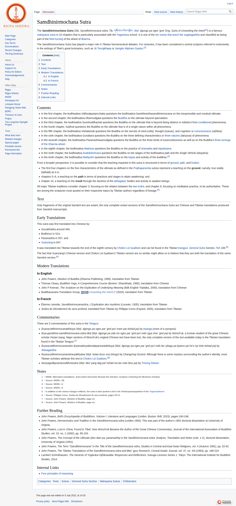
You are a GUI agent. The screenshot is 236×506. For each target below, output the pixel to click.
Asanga (147, 328)
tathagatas (120, 181)
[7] (75, 340)
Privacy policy (43, 501)
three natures (172, 135)
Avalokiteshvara (92, 152)
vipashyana (164, 148)
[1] (206, 29)
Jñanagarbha (48, 350)
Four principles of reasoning (57, 473)
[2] (145, 47)
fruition (195, 162)
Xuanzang (47, 242)
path (182, 162)
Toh (218, 247)
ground (174, 162)
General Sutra (197, 247)
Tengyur (93, 323)
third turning (56, 39)
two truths (138, 186)
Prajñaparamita (142, 168)
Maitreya (89, 148)
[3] (168, 156)
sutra (52, 34)
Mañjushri (88, 157)
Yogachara (123, 34)
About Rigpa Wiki (60, 501)
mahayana (43, 34)
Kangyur (183, 247)
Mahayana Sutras (110, 481)
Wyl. (136, 30)
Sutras (65, 481)
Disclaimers (76, 501)
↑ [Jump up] (44, 377)
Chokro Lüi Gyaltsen (129, 247)
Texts (56, 481)
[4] (158, 189)
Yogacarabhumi (156, 391)
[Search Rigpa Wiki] (209, 11)
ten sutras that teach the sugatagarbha (177, 34)
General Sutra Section (84, 481)
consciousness (202, 131)
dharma (85, 39)
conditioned (205, 122)
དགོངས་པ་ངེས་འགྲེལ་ (123, 30)
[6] (57, 256)
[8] (108, 357)
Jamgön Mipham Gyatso (129, 48)
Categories (44, 481)
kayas (132, 157)
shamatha (146, 148)
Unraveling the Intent (101, 292)
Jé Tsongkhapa (102, 48)
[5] (227, 247)
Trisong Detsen (150, 363)
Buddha (122, 118)
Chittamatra (129, 481)
